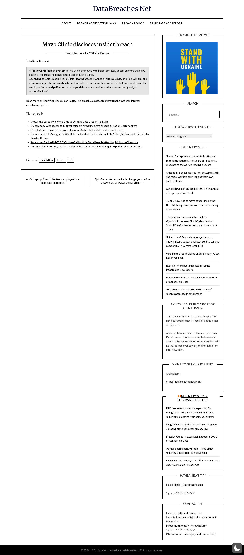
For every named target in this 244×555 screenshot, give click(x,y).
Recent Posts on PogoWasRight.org (193, 398)
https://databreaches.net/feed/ (183, 381)
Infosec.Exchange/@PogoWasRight (186, 525)
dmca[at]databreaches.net (200, 534)
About (66, 23)
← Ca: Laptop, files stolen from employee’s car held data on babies (53, 180)
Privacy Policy (133, 23)
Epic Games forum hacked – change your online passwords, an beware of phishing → (122, 180)
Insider (61, 160)
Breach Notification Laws (96, 23)
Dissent (105, 53)
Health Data (47, 160)
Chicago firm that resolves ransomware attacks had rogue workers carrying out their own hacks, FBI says (193, 176)
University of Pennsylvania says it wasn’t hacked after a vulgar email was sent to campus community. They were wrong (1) (192, 241)
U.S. (71, 160)
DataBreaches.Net (122, 8)
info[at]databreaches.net (187, 513)
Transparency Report (166, 23)
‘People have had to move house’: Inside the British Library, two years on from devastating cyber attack (192, 205)
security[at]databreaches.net (199, 517)
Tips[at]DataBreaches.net (188, 484)
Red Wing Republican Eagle (59, 100)
